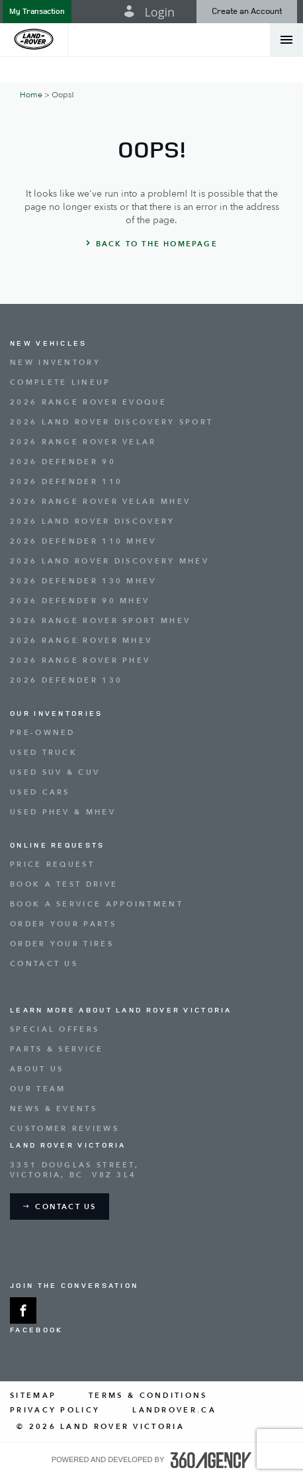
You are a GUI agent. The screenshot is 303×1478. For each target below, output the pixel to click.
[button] (37, 11)
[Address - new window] (151, 1170)
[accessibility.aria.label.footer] (211, 1460)
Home (31, 94)
